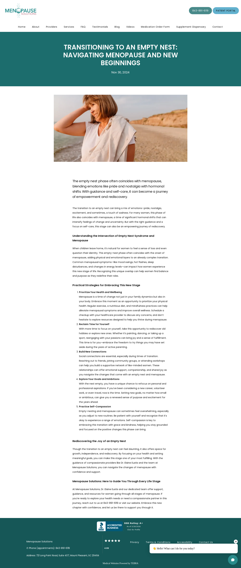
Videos (130, 26)
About (35, 26)
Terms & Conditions (158, 542)
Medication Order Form (155, 26)
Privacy (134, 542)
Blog (117, 26)
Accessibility (184, 542)
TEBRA (134, 563)
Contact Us (206, 542)
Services (69, 26)
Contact (217, 26)
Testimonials (100, 26)
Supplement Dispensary (191, 26)
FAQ (83, 26)
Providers (51, 26)
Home (21, 26)
